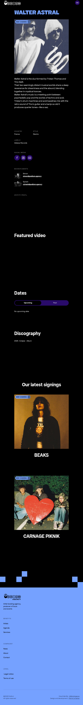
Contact (6, 657)
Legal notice (8, 674)
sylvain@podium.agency (32, 184)
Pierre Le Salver (74, 698)
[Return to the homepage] (12, 597)
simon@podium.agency (32, 176)
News (5, 649)
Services (6, 632)
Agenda (6, 628)
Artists (5, 623)
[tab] (28, 303)
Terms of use (8, 678)
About (5, 653)
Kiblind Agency (74, 696)
